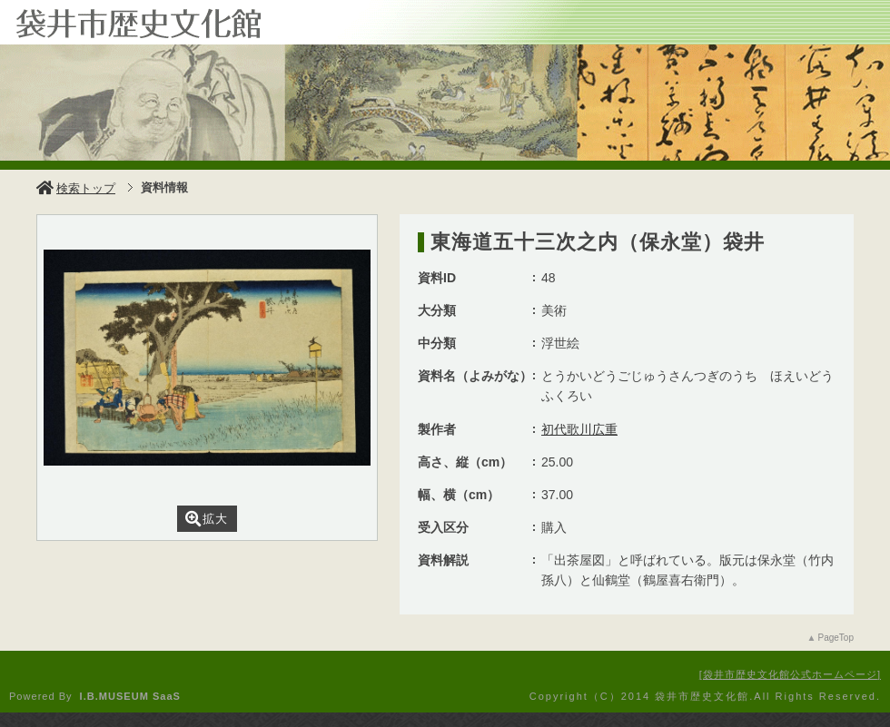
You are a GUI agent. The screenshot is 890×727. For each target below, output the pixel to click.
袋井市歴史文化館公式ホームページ (790, 674)
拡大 (206, 518)
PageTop (836, 638)
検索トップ (75, 188)
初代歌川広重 (579, 429)
